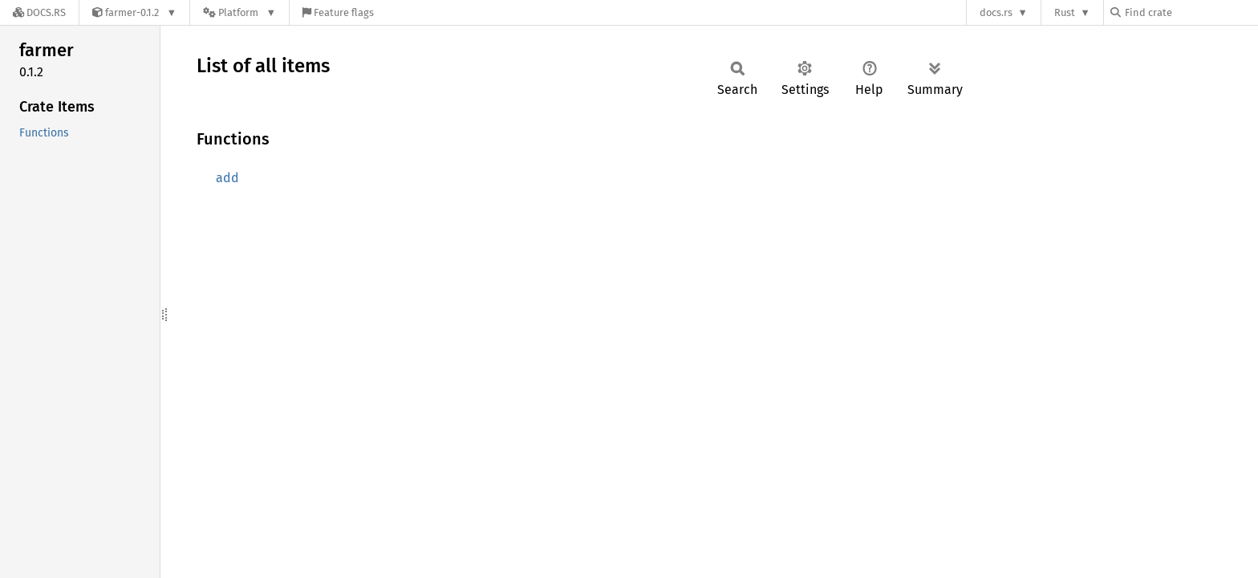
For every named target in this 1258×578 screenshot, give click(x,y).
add (227, 177)
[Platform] (239, 12)
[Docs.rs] (39, 12)
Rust (1064, 12)
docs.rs (996, 12)
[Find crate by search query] (1190, 12)
